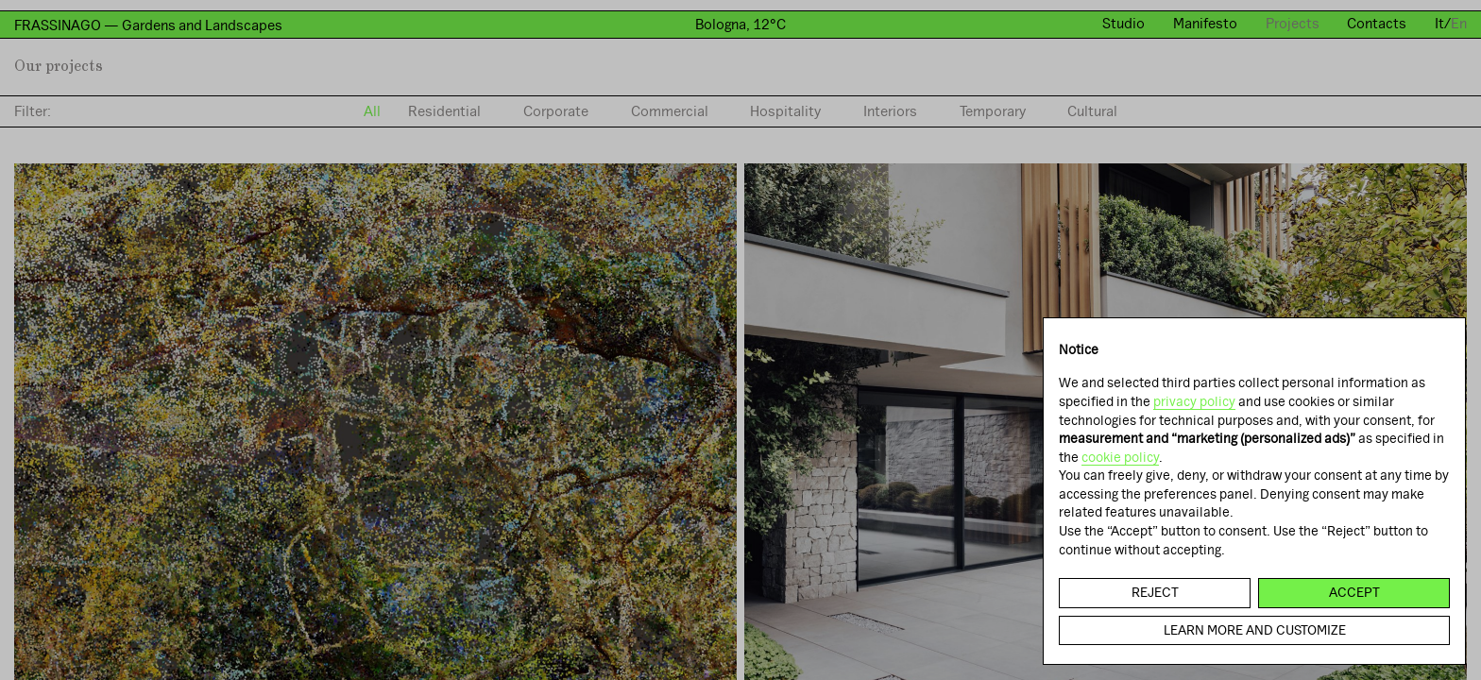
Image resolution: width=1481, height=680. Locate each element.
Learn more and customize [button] (1255, 630)
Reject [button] (1155, 592)
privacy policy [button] (1194, 401)
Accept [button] (1354, 592)
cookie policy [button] (1120, 457)
